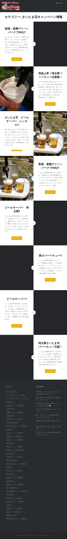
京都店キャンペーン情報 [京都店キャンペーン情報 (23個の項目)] (14, 412)
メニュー (60, 3)
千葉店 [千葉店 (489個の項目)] (10, 416)
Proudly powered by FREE (24, 535)
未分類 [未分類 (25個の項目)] (9, 450)
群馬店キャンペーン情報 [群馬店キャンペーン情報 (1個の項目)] (14, 508)
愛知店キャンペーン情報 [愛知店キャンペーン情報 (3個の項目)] (14, 446)
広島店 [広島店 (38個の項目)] (18, 436)
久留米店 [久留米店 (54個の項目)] (10, 402)
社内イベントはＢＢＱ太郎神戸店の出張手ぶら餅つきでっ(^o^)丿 (48, 433)
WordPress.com (45, 535)
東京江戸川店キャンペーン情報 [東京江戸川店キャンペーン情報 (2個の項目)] (16, 464)
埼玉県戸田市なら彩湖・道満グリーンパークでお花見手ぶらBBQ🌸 (48, 404)
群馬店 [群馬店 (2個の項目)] (9, 505)
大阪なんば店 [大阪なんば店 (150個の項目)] (12, 422)
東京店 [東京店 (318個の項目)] (10, 453)
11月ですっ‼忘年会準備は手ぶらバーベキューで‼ (48, 410)
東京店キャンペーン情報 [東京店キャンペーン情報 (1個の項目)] (14, 457)
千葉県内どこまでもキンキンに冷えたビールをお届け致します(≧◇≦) (48, 393)
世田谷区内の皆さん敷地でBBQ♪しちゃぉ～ (48, 422)
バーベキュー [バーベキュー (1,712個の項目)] (12, 398)
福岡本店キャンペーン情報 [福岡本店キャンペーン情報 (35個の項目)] (15, 501)
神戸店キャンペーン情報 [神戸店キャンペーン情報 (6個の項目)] (14, 498)
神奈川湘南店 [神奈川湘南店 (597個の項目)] (12, 488)
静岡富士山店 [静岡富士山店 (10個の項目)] (11, 515)
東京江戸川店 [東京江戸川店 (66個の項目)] (11, 460)
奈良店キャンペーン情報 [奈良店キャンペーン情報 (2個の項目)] (14, 433)
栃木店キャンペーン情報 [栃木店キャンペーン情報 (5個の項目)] (14, 471)
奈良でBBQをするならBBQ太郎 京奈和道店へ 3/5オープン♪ (48, 398)
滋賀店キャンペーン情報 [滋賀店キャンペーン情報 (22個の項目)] (14, 484)
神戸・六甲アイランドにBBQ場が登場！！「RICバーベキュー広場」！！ (48, 416)
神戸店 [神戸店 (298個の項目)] (10, 495)
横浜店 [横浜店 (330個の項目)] (10, 474)
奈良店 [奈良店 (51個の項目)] (9, 429)
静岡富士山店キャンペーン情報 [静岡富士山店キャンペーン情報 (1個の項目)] (16, 519)
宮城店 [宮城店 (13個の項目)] (9, 436)
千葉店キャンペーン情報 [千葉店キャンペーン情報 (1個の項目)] (14, 419)
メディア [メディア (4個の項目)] (24, 398)
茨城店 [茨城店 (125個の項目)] (17, 512)
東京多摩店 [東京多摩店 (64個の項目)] (19, 450)
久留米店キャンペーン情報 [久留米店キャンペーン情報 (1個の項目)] (15, 405)
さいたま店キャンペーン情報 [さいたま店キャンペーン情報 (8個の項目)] (15, 395)
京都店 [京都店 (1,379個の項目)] (10, 409)
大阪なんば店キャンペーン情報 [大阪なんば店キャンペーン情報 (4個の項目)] (16, 426)
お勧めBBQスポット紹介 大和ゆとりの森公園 (48, 428)
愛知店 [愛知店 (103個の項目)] (10, 443)
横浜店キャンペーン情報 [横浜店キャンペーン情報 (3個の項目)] (14, 477)
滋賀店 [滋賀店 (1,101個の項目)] (10, 481)
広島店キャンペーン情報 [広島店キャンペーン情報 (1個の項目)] (14, 440)
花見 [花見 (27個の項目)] (9, 512)
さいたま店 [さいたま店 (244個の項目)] (11, 392)
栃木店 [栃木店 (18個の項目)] (9, 467)
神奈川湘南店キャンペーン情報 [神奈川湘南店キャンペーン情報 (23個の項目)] (16, 491)
